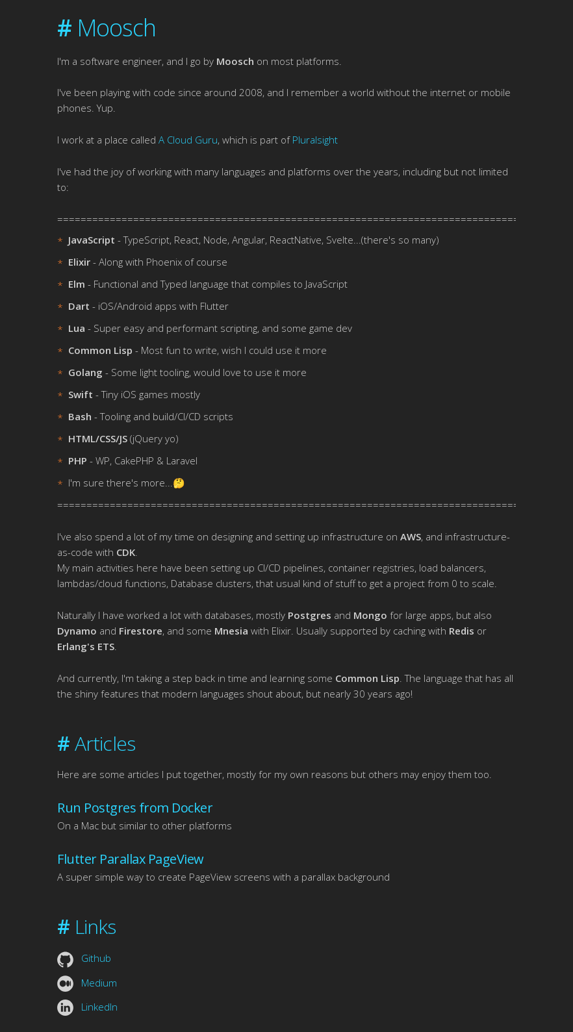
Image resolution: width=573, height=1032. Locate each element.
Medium (87, 982)
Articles (96, 743)
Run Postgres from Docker (134, 807)
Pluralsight (315, 139)
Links (86, 926)
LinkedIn (87, 1006)
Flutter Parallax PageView (130, 859)
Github (84, 957)
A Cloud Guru (188, 139)
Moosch (106, 28)
